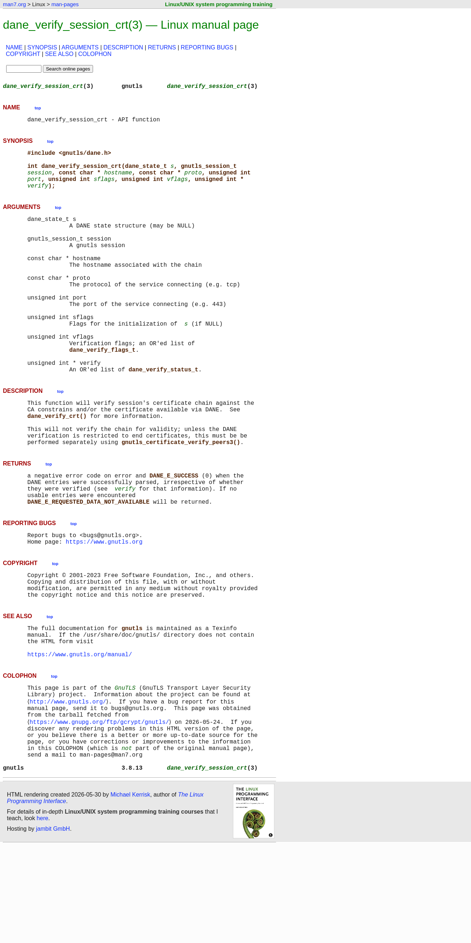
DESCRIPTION (123, 47)
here (42, 915)
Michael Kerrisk (130, 892)
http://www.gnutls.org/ (69, 785)
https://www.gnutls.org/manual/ (79, 734)
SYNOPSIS (42, 47)
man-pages (64, 4)
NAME (14, 47)
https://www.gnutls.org (104, 608)
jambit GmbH (53, 926)
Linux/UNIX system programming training (219, 4)
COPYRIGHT (23, 54)
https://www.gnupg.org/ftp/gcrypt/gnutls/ (100, 809)
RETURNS (162, 47)
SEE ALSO (59, 54)
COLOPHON (95, 54)
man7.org (14, 4)
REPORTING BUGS (207, 47)
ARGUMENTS (79, 47)
